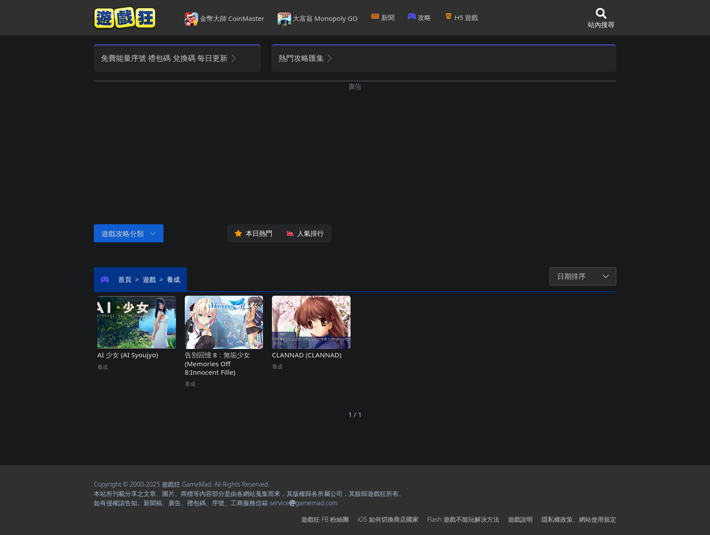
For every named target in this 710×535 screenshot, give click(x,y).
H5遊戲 (461, 17)
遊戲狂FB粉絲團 (325, 519)
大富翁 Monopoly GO (318, 19)
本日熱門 (253, 233)
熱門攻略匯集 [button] (306, 58)
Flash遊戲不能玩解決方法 (463, 519)
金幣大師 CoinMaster (224, 19)
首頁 (125, 279)
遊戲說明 (520, 519)
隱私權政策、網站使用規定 (579, 519)
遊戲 (149, 279)
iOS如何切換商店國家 (388, 519)
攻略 (419, 17)
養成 (173, 279)
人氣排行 (305, 233)
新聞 (383, 17)
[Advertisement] (355, 153)
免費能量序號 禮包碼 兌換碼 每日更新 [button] (169, 58)
